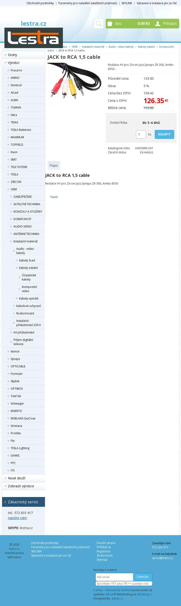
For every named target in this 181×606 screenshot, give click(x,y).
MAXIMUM (17, 137)
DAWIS (15, 456)
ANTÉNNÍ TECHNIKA (26, 234)
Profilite (16, 433)
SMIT (14, 159)
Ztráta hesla (105, 555)
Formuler (17, 374)
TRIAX (14, 122)
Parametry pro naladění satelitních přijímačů (87, 3)
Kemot (15, 351)
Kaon (14, 152)
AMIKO (15, 78)
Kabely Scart (27, 260)
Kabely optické (28, 298)
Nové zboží (16, 478)
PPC (13, 463)
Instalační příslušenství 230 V (28, 323)
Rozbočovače (25, 313)
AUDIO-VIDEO (23, 226)
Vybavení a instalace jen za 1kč (157, 3)
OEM (14, 189)
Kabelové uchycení (28, 306)
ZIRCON (16, 182)
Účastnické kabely (29, 277)
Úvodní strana (106, 543)
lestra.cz (33, 23)
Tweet (54, 197)
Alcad (14, 93)
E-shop (97, 590)
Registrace (103, 551)
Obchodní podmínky (40, 3)
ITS (12, 470)
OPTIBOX (17, 389)
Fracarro (16, 70)
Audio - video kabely (25, 251)
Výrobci (13, 62)
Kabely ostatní (28, 268)
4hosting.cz (144, 594)
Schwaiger (17, 403)
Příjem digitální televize (23, 342)
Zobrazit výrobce (21, 486)
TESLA (14, 174)
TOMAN (16, 107)
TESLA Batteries (21, 130)
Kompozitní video (29, 289)
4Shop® (110, 594)
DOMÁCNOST (22, 219)
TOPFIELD (17, 145)
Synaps (15, 359)
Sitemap (102, 560)
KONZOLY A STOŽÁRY (28, 212)
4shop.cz (117, 598)
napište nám (17, 518)
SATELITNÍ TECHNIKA (27, 204)
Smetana (16, 426)
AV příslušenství (24, 332)
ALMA (14, 100)
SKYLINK (127, 3)
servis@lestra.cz (162, 558)
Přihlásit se (104, 547)
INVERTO (16, 411)
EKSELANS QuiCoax (23, 418)
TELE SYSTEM (19, 167)
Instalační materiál (26, 241)
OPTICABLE (18, 366)
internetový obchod (118, 590)
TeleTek (16, 396)
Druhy (12, 55)
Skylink (15, 381)
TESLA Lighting (20, 448)
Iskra (14, 115)
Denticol (16, 85)
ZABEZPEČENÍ (22, 197)
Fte (13, 441)
